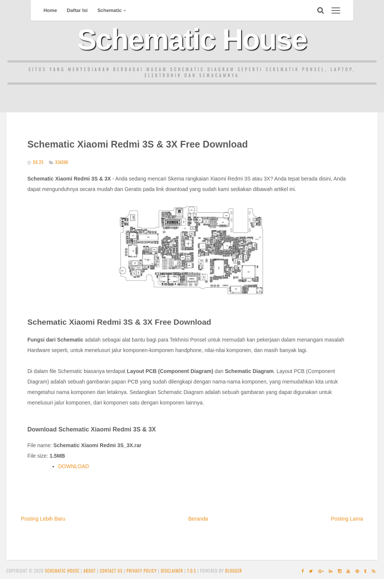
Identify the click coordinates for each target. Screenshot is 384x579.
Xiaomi (61, 162)
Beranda (198, 519)
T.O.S (191, 571)
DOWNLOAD (73, 466)
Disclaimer (172, 571)
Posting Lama (347, 519)
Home (50, 10)
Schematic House (192, 39)
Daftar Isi (77, 10)
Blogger (233, 571)
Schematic (110, 10)
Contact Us (111, 571)
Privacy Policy (141, 571)
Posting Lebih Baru (43, 519)
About (90, 571)
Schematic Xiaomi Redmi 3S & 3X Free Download (137, 144)
